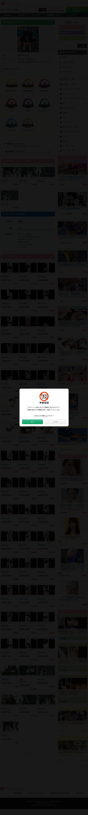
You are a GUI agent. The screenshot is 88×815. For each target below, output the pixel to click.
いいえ (55, 422)
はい (32, 422)
